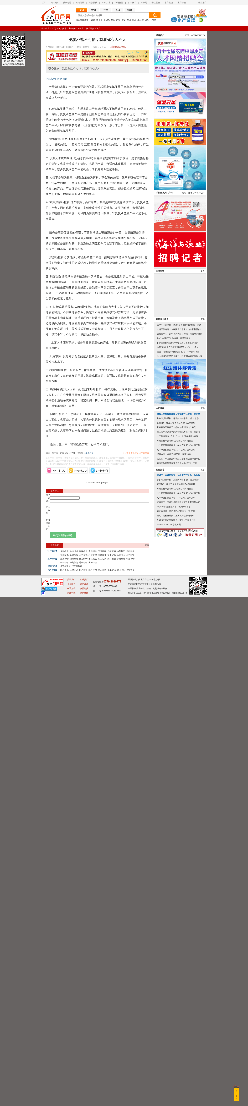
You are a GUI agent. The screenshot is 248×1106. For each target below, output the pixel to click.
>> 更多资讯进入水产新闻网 (148, 453)
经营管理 (93, 558)
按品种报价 (77, 569)
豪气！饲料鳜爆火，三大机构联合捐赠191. (176, 1063)
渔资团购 (93, 2)
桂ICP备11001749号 (137, 1102)
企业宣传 (130, 573)
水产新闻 (54, 2)
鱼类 (81, 28)
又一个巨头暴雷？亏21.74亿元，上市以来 (176, 997)
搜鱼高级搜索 (82, 20)
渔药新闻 (121, 554)
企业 (117, 10)
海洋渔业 (102, 558)
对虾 (93, 20)
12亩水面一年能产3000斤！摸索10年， (175, 1001)
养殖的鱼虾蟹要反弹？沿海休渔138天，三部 (177, 1010)
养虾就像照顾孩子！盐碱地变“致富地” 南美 (176, 975)
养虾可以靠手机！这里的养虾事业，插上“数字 (178, 966)
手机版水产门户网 (164, 740)
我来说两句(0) (119, 47)
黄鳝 (129, 20)
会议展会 (156, 2)
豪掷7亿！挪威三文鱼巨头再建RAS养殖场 (176, 970)
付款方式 (71, 1102)
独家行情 (74, 562)
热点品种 (102, 573)
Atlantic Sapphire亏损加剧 (169, 1072)
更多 (147, 548)
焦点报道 (74, 554)
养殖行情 (121, 562)
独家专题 (67, 2)
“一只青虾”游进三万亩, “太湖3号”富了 (174, 1054)
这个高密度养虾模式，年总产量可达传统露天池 (178, 992)
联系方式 (71, 1097)
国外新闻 (102, 554)
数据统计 (83, 562)
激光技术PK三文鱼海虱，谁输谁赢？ (173, 886)
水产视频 (168, 2)
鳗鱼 (147, 20)
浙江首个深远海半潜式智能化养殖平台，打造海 (178, 979)
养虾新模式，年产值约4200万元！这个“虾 (176, 1058)
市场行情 (119, 2)
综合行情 (83, 565)
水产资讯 (64, 573)
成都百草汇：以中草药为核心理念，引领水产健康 (179, 881)
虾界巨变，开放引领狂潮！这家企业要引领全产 (178, 1049)
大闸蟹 (153, 20)
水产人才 (106, 2)
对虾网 (144, 2)
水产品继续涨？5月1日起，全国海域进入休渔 (177, 984)
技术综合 (90, 28)
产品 (105, 10)
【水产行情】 (52, 562)
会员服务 (71, 1093)
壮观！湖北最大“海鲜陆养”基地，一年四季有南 (178, 899)
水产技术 (132, 2)
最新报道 (64, 554)
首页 (43, 2)
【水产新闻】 (52, 554)
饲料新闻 (130, 554)
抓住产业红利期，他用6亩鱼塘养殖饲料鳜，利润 (179, 872)
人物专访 (74, 573)
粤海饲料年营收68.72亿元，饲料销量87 (175, 988)
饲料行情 (64, 565)
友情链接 (84, 1097)
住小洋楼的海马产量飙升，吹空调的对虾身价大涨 (179, 903)
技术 (93, 10)
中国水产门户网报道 (56, 78)
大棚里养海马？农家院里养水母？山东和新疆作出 (179, 877)
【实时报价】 (52, 569)
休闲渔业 (121, 558)
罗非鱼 (99, 20)
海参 (134, 20)
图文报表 (93, 562)
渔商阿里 (80, 2)
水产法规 (83, 558)
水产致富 (130, 558)
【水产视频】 (52, 573)
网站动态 (84, 1093)
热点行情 (64, 562)
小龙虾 (140, 20)
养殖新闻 (111, 554)
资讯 (81, 10)
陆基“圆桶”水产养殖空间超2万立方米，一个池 (178, 894)
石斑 (118, 20)
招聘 (129, 10)
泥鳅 (124, 20)
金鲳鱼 (107, 20)
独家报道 (83, 554)
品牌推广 (160, 583)
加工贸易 (111, 558)
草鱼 (113, 20)
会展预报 (74, 558)
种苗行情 (130, 562)
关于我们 (71, 1088)
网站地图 (84, 1102)
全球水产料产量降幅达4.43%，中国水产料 (176, 1067)
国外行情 (93, 565)
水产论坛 (181, 2)
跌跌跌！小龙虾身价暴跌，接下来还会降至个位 (178, 1006)
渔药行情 (74, 565)
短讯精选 (64, 558)
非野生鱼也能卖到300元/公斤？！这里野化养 (177, 890)
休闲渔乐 (121, 573)
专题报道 (93, 554)
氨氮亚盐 (89, 453)
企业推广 (202, 2)
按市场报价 (65, 569)
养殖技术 (73, 28)
